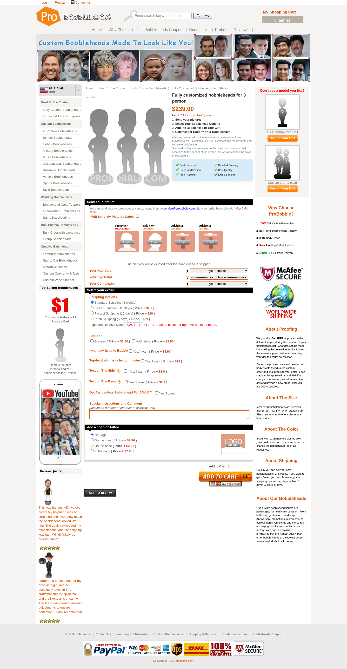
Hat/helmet (156, 341)
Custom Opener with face (61, 273)
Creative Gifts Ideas (54, 246)
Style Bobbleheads (56, 189)
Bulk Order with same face (61, 232)
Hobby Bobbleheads (57, 144)
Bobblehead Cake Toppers (61, 204)
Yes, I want (153, 351)
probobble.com (184, 660)
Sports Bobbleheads (57, 183)
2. (173, 123)
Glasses (112, 341)
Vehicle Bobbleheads (58, 176)
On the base (115, 447)
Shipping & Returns (202, 634)
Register (61, 2)
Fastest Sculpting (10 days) (124, 313)
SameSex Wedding (56, 217)
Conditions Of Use (234, 634)
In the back (114, 452)
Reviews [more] (51, 471)
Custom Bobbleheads (56, 123)
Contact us (81, 2)
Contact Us (103, 634)
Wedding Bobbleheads (56, 197)
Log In (45, 2)
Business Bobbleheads (59, 170)
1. (173, 119)
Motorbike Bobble (55, 267)
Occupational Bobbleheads (62, 163)
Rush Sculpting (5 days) (122, 319)
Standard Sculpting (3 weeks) (115, 302)
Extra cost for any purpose (61, 116)
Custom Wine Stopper (58, 280)
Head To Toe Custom (55, 102)
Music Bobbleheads (57, 157)
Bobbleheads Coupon (267, 634)
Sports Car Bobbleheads (60, 260)
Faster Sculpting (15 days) (124, 308)
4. (173, 132)
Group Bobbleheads (57, 239)
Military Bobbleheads (58, 150)
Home (89, 88)
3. (173, 128)
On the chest (115, 442)
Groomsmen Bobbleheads (61, 211)
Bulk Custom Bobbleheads (59, 225)
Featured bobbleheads (59, 254)
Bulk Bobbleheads (77, 634)
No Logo (100, 436)
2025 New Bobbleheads (60, 131)
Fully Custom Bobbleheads (62, 110)
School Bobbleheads (57, 137)
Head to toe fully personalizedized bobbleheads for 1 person (60, 369)
